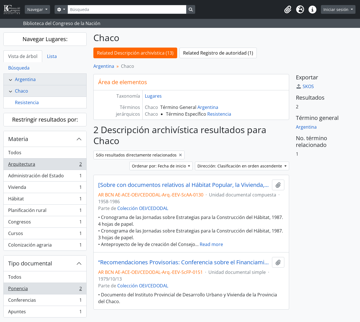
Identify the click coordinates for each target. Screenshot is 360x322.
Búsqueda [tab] (19, 68)
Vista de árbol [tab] (22, 56)
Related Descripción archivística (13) (135, 53)
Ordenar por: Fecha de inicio (159, 166)
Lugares (153, 96)
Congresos (45, 223)
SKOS (305, 86)
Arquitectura (45, 165)
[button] (288, 9)
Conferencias (45, 301)
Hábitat (45, 200)
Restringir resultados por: (45, 119)
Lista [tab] (52, 56)
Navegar (35, 9)
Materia (18, 139)
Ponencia (45, 289)
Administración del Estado (45, 177)
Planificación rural (45, 211)
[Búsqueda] (127, 9)
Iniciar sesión (336, 9)
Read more (211, 244)
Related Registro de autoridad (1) (218, 53)
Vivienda (45, 188)
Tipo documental (30, 263)
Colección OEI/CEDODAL (142, 208)
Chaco (21, 91)
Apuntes (45, 312)
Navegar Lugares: (45, 39)
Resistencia (27, 102)
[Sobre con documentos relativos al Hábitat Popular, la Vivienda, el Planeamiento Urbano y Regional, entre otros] (184, 185)
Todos (14, 152)
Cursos (45, 234)
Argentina (25, 79)
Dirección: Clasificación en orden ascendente (240, 166)
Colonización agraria (45, 246)
